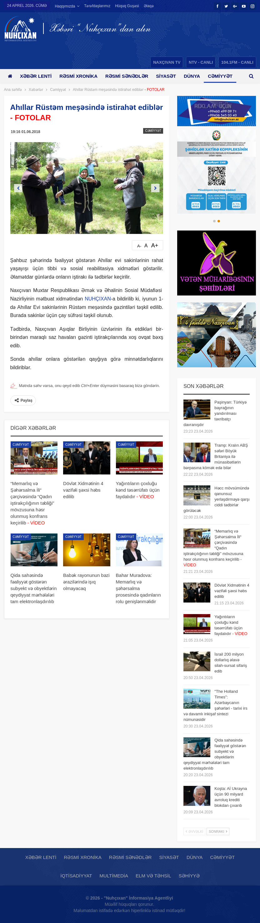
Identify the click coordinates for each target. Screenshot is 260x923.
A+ (154, 245)
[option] (216, 171)
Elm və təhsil (153, 875)
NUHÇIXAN (98, 298)
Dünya (197, 76)
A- (139, 246)
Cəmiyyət (153, 130)
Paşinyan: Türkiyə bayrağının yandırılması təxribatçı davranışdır (215, 413)
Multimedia (114, 875)
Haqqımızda (65, 6)
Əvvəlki (194, 831)
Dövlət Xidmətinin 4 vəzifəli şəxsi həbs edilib (231, 591)
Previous (18, 188)
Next (155, 188)
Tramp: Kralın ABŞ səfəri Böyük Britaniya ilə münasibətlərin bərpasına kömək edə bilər (215, 456)
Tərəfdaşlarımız (97, 6)
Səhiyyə (189, 875)
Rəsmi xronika (81, 76)
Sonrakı (218, 831)
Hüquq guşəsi (127, 6)
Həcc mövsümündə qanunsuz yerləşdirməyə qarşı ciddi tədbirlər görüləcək (216, 499)
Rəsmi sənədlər (130, 76)
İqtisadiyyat (76, 875)
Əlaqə (149, 6)
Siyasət (171, 76)
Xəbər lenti (37, 76)
